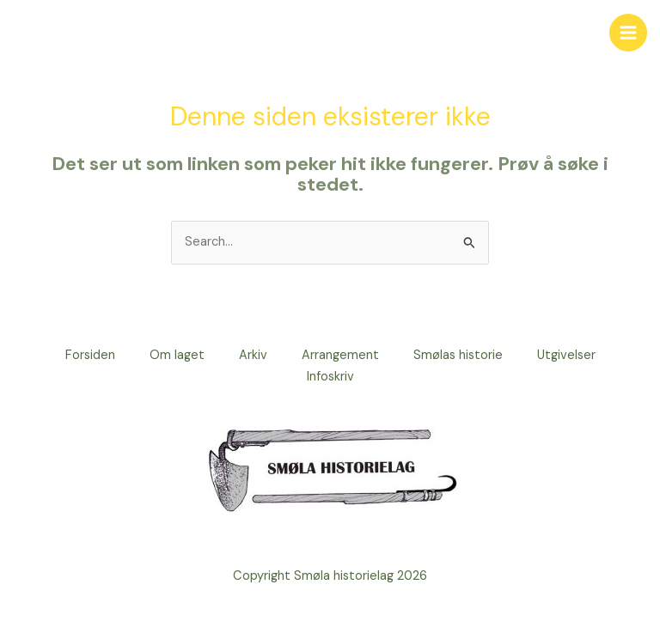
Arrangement (340, 355)
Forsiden (90, 355)
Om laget (177, 355)
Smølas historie (458, 355)
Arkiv (253, 355)
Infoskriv (330, 376)
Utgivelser (566, 355)
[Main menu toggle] (628, 33)
